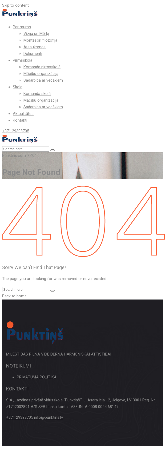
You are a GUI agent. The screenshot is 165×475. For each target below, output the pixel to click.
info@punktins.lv (48, 417)
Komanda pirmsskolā (42, 67)
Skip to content (15, 5)
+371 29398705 (15, 131)
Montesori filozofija (40, 40)
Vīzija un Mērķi (36, 33)
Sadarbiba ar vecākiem (43, 80)
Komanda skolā (37, 93)
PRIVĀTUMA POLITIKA (37, 377)
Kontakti (20, 120)
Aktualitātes (23, 113)
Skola (17, 87)
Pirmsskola (22, 60)
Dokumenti (32, 53)
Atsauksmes (34, 47)
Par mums (22, 27)
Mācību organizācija (40, 73)
